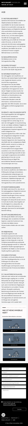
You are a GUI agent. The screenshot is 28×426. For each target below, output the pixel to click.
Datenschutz (5, 418)
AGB (14, 420)
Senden (19, 409)
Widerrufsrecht (5, 420)
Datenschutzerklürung (9, 405)
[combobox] (13, 386)
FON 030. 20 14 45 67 (7, 4)
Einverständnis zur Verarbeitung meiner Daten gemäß (12, 403)
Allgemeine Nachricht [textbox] (9, 387)
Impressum (14, 418)
